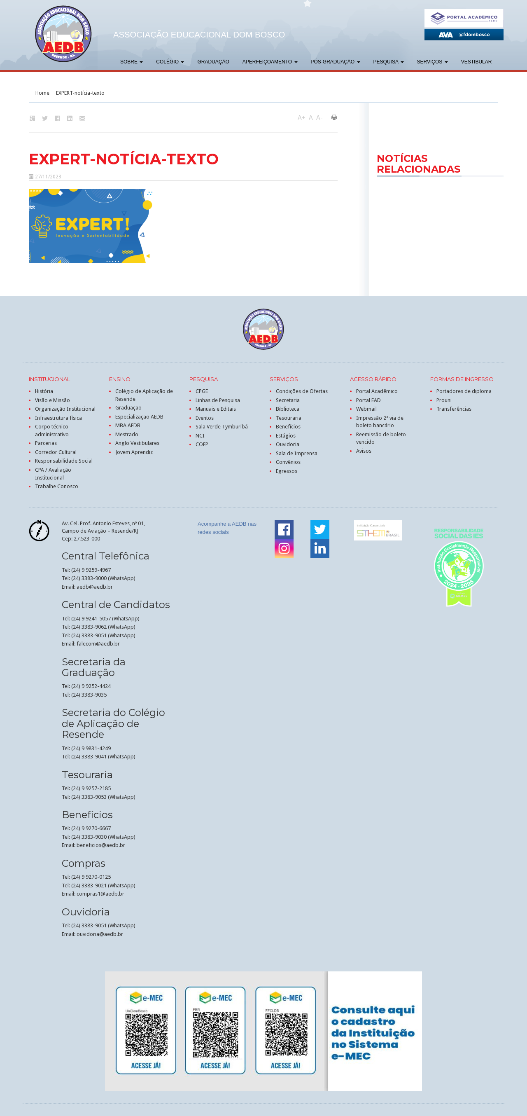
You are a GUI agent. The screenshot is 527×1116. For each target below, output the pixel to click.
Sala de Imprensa (296, 453)
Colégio (170, 62)
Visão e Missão (52, 400)
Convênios (288, 462)
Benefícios (288, 426)
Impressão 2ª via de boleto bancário (379, 422)
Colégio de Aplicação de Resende (144, 395)
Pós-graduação (335, 62)
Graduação (213, 62)
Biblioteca (287, 409)
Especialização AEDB (139, 417)
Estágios (286, 436)
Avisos (363, 451)
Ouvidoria (287, 444)
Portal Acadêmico (377, 391)
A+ (301, 118)
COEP (202, 444)
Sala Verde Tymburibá (222, 426)
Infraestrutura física (58, 418)
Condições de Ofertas (302, 391)
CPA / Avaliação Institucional (53, 474)
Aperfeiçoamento (270, 62)
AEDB (63, 33)
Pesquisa (388, 62)
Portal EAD (368, 400)
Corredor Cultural (56, 452)
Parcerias (46, 443)
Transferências (453, 409)
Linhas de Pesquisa (218, 400)
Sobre (131, 62)
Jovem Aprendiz (134, 452)
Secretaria (288, 400)
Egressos (286, 471)
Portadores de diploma (464, 391)
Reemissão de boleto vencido (381, 438)
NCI (200, 436)
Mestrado (126, 434)
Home (42, 93)
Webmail (366, 409)
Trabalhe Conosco (56, 486)
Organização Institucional (65, 409)
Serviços (432, 62)
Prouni (444, 400)
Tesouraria (288, 418)
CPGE (202, 391)
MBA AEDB (127, 425)
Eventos (205, 418)
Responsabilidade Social (64, 461)
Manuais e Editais (216, 409)
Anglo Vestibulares (137, 443)
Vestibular (476, 62)
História (44, 391)
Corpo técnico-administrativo (52, 430)
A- (319, 118)
